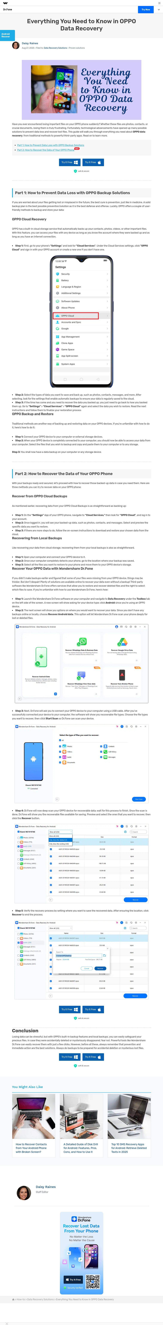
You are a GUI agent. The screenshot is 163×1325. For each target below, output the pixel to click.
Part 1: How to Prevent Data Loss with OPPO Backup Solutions (50, 145)
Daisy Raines (30, 43)
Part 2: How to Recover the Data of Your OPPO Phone (45, 150)
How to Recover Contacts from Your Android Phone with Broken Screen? (31, 1148)
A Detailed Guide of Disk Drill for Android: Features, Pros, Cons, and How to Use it (80, 1148)
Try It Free (67, 162)
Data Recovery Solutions (55, 48)
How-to (21, 1299)
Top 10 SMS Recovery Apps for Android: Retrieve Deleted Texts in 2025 (129, 1148)
